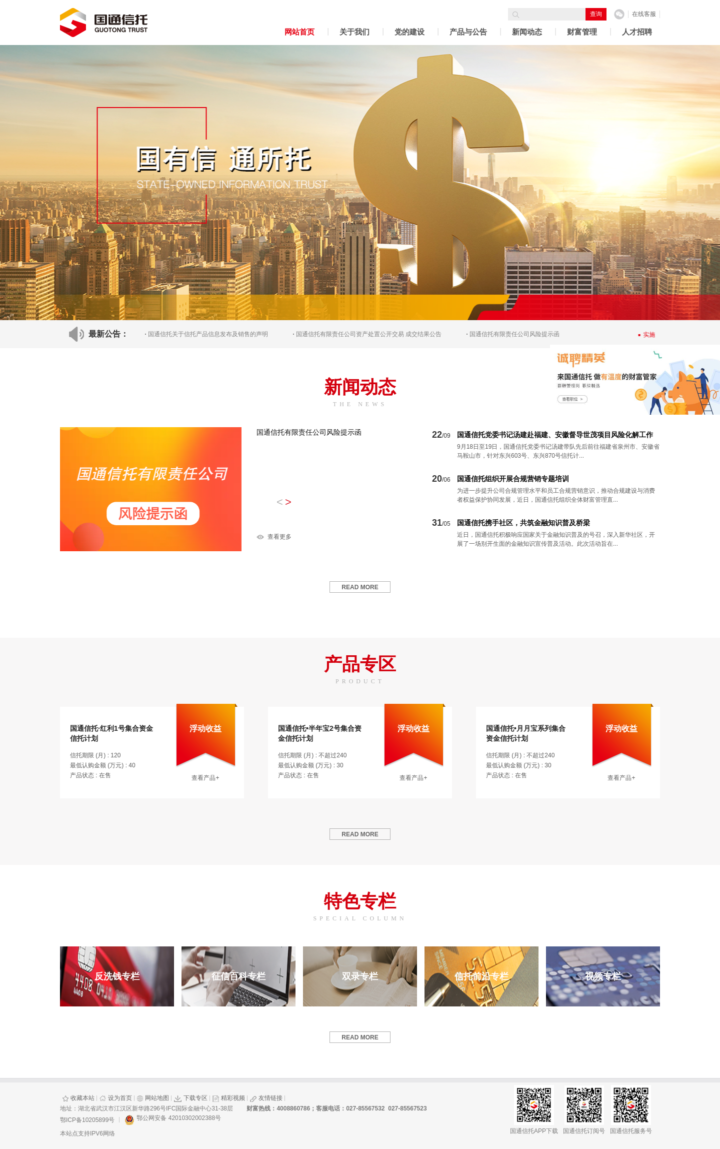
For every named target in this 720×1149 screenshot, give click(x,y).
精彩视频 (228, 1097)
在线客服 (644, 14)
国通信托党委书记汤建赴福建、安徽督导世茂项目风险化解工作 (555, 435)
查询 (596, 14)
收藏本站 (78, 1097)
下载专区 (191, 1097)
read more (360, 587)
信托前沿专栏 (481, 976)
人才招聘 (637, 32)
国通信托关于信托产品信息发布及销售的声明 (208, 334)
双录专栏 (360, 976)
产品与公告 (468, 32)
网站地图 (153, 1097)
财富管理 (582, 32)
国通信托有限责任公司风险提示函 (309, 432)
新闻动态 (527, 32)
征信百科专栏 (239, 976)
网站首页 (299, 32)
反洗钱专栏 (117, 976)
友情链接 (266, 1097)
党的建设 (409, 32)
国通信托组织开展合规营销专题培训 (513, 479)
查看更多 (280, 536)
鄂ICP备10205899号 (87, 1120)
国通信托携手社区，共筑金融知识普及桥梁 (523, 523)
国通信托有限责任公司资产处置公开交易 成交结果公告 (369, 334)
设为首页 (116, 1097)
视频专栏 (603, 976)
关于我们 (355, 32)
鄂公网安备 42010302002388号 (172, 1120)
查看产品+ (205, 777)
